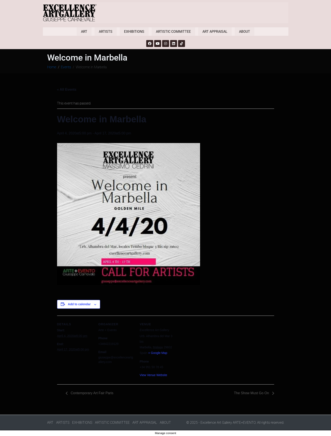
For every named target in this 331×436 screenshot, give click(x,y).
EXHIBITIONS (134, 32)
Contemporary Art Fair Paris (91, 393)
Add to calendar (79, 304)
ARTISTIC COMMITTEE (173, 32)
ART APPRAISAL (214, 32)
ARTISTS (105, 32)
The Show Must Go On (252, 393)
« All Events (66, 89)
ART (84, 32)
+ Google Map (157, 353)
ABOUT (244, 32)
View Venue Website (153, 375)
